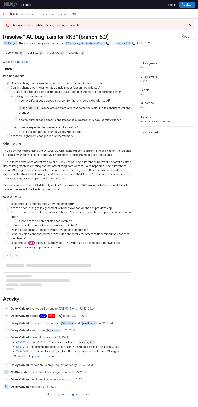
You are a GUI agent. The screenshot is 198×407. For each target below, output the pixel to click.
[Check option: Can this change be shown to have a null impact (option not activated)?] (7, 87)
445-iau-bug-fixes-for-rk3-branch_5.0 (85, 43)
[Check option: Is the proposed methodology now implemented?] (7, 203)
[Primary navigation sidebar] (5, 14)
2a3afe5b (22, 351)
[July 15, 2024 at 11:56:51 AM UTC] (85, 365)
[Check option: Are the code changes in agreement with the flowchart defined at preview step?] (7, 208)
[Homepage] (10, 5)
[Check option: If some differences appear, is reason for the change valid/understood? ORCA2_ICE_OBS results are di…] (15, 100)
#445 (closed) (22, 61)
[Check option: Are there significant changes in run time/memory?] (7, 136)
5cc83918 (22, 346)
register (61, 394)
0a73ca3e (63, 379)
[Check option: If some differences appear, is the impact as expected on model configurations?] (15, 119)
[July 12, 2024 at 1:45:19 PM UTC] (60, 337)
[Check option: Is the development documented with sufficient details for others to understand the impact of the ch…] (7, 234)
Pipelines (55, 53)
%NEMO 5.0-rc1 (69, 308)
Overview (14, 53)
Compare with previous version (34, 356)
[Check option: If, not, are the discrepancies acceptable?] (15, 221)
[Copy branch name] (107, 43)
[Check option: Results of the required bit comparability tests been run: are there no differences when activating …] (7, 91)
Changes (76, 53)
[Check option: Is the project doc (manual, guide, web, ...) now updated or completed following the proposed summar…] (7, 242)
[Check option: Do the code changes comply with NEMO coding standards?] (7, 229)
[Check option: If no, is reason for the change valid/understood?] (15, 131)
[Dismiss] (190, 25)
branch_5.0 (123, 43)
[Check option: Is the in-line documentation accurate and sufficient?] (7, 225)
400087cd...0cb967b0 (31, 342)
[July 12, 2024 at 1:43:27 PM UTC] (87, 308)
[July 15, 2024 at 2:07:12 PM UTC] (79, 372)
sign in (74, 394)
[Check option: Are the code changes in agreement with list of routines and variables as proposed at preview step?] (7, 212)
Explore (26, 4)
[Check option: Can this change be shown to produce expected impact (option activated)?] (7, 83)
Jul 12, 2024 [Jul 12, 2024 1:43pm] (144, 43)
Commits (35, 53)
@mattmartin (88, 323)
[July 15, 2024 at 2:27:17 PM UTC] (77, 379)
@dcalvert (67, 323)
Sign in (172, 4)
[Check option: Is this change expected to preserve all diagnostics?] (7, 127)
